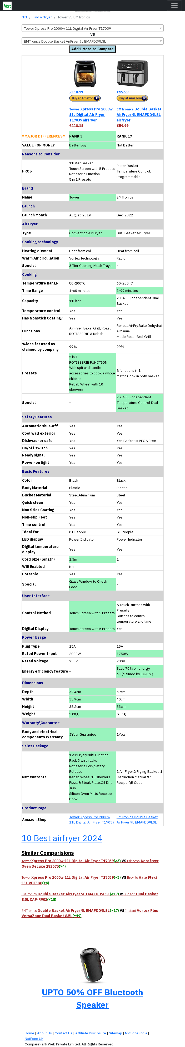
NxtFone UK (34, 1038)
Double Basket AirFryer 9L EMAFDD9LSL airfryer (139, 115)
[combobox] (93, 28)
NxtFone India (136, 1033)
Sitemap (115, 1033)
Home (29, 1033)
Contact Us (63, 1033)
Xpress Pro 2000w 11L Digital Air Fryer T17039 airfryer (91, 115)
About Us (44, 1033)
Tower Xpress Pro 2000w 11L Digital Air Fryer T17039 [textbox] (67, 28)
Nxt (24, 17)
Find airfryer (42, 17)
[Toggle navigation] (174, 5)
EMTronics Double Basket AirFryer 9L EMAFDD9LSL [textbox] (65, 41)
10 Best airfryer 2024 (62, 837)
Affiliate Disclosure (90, 1033)
